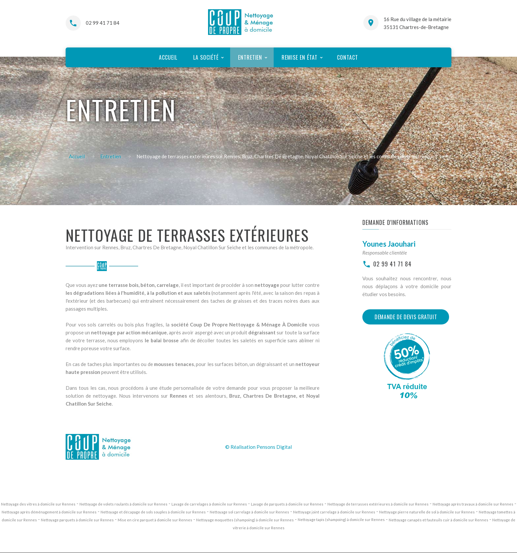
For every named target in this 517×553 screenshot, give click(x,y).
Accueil (77, 156)
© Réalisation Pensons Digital (258, 447)
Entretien (110, 156)
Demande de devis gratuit (406, 317)
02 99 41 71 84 (102, 23)
